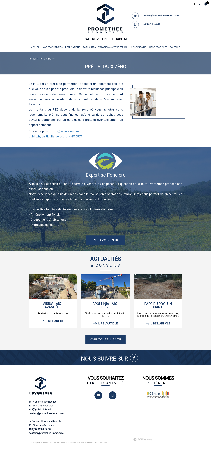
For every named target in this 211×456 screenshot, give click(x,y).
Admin (106, 443)
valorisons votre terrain (113, 47)
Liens (101, 443)
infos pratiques (158, 47)
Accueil (35, 47)
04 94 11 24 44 (151, 24)
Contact (175, 47)
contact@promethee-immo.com (161, 15)
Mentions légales (91, 443)
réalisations (72, 47)
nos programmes (53, 47)
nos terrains (138, 47)
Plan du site (79, 443)
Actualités (89, 47)
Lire (53, 321)
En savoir (105, 240)
